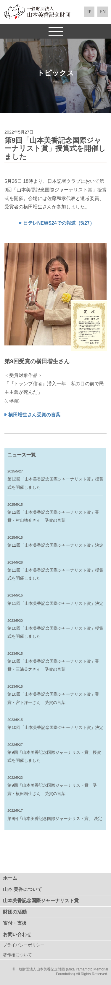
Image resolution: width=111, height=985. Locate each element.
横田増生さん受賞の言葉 (34, 414)
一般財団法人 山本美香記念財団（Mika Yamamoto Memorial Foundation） (55, 12)
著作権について (17, 955)
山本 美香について (22, 889)
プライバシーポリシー (23, 945)
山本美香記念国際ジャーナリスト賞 (41, 900)
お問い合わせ (17, 934)
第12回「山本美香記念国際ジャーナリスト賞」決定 (55, 545)
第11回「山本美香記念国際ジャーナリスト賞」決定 (55, 603)
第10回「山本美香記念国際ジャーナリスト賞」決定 (55, 727)
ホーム (10, 878)
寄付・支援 (15, 923)
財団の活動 (15, 911)
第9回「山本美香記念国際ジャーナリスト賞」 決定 (54, 818)
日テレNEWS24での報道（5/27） (58, 223)
